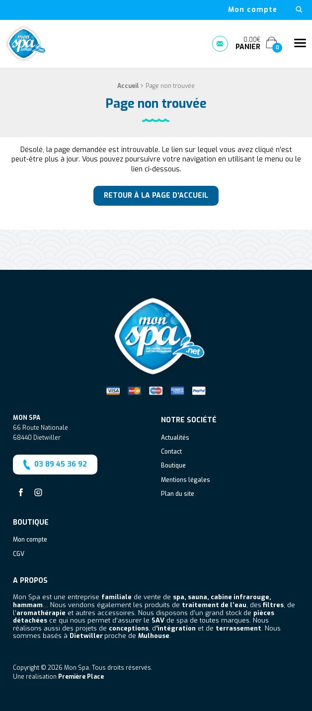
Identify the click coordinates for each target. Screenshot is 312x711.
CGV (18, 554)
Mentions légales (185, 480)
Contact (171, 452)
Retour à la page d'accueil (156, 195)
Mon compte (252, 9)
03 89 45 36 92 (54, 464)
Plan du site (177, 494)
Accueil (128, 86)
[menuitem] (252, 9)
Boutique (173, 466)
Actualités (175, 438)
